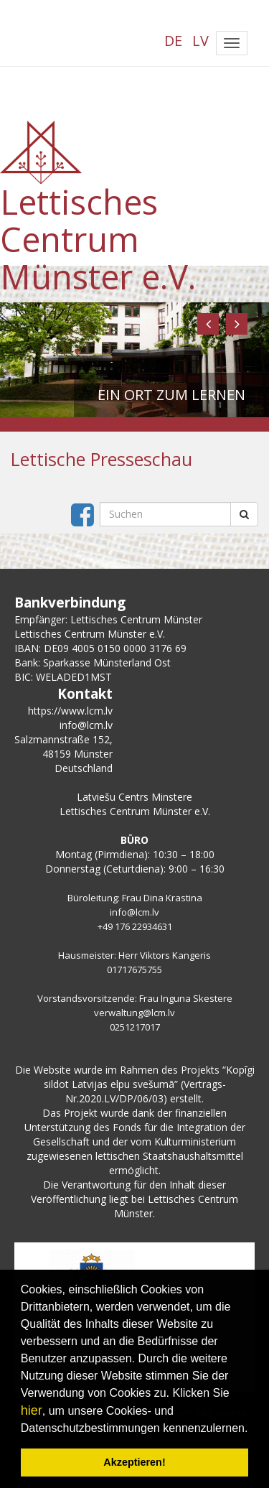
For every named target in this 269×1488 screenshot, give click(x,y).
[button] (208, 324)
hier (31, 1410)
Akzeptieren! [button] (134, 1462)
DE (173, 40)
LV (200, 40)
